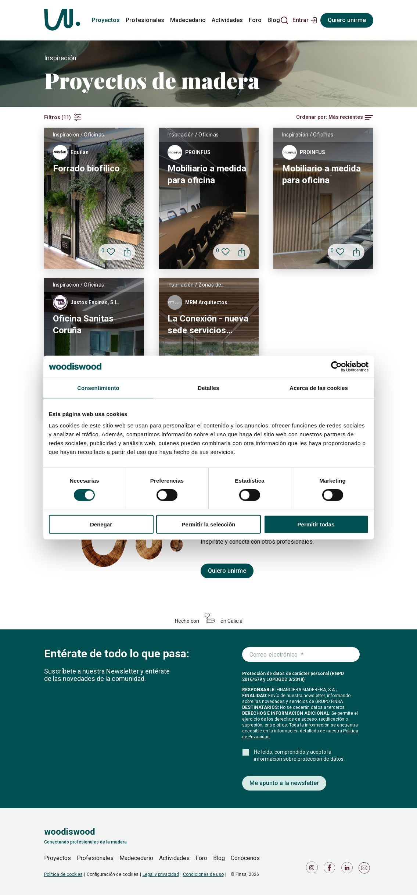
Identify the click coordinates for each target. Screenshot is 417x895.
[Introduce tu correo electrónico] (301, 655)
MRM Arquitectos (206, 302)
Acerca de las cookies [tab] (319, 387)
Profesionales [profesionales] (145, 20)
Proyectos (57, 858)
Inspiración (66, 135)
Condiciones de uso (203, 874)
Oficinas (94, 135)
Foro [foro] (255, 20)
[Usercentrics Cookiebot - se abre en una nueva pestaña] (336, 366)
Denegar (101, 524)
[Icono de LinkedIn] (348, 869)
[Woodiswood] (62, 20)
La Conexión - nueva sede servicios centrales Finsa (208, 324)
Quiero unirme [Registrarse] (347, 20)
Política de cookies (63, 874)
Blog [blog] (273, 20)
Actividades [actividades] (227, 20)
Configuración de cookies (113, 874)
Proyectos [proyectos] (106, 20)
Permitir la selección (209, 524)
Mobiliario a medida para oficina (207, 174)
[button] (304, 20)
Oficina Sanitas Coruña (83, 324)
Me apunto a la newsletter (284, 782)
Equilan (80, 152)
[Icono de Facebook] (330, 869)
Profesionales (95, 858)
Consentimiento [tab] (98, 387)
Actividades (174, 858)
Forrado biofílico (86, 168)
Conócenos (245, 858)
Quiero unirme (227, 570)
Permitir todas (316, 524)
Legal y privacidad (161, 874)
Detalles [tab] (208, 387)
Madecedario (136, 858)
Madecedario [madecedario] (188, 20)
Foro (201, 858)
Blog (219, 858)
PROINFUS (198, 152)
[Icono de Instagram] (313, 869)
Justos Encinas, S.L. (95, 302)
